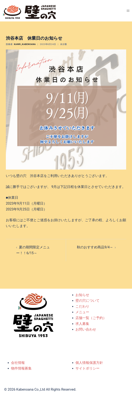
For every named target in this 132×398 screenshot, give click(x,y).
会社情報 (18, 363)
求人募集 (82, 324)
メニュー (82, 312)
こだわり (82, 306)
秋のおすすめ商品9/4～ (95, 247)
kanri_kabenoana (25, 44)
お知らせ (82, 295)
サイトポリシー (87, 368)
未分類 (63, 44)
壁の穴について (87, 300)
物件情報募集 (21, 368)
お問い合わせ (85, 329)
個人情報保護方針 (89, 363)
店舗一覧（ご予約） (90, 318)
